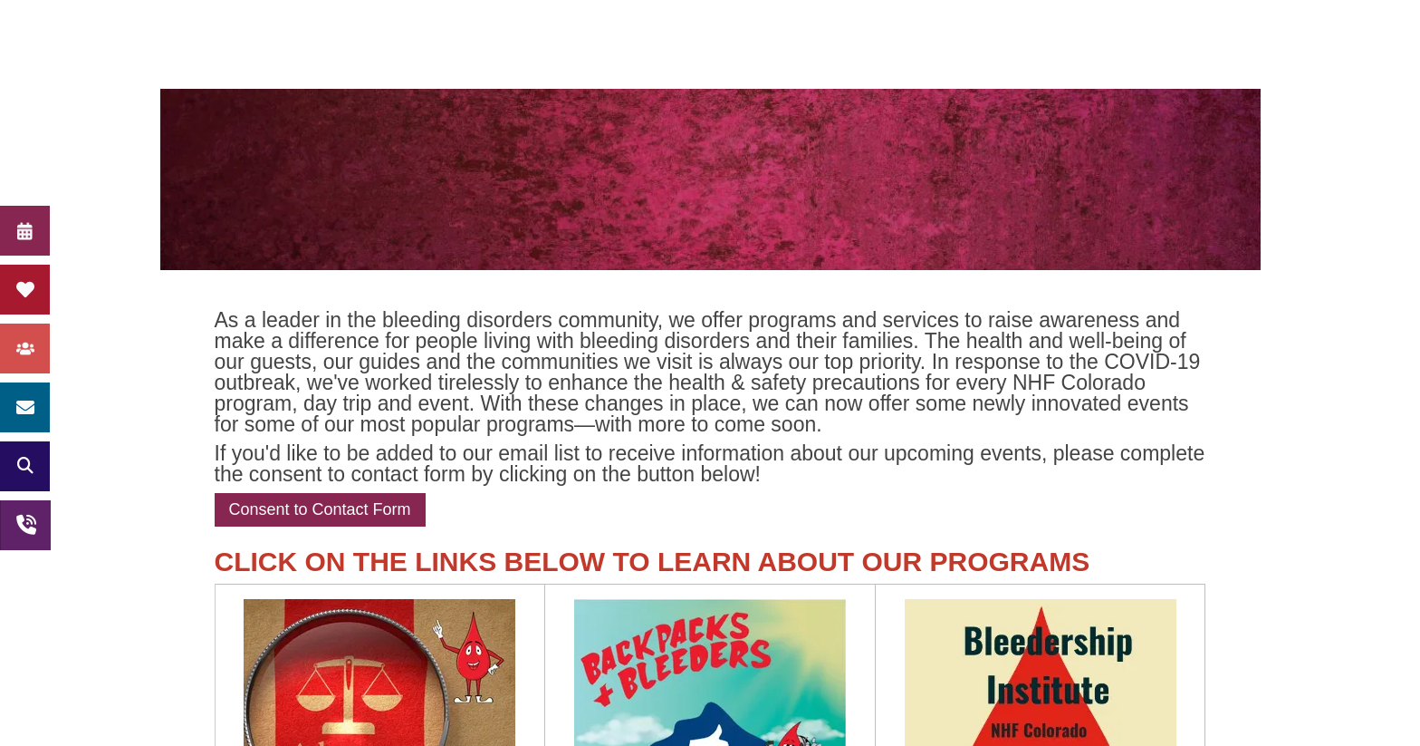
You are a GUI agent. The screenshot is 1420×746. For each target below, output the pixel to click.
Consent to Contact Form (320, 509)
